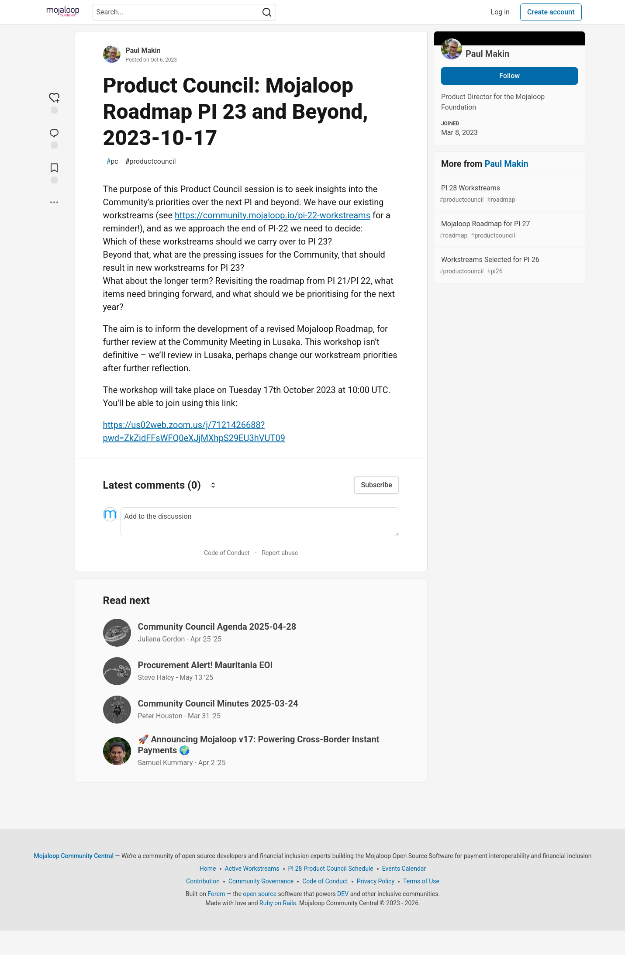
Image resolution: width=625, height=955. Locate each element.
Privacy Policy (375, 881)
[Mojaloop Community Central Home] (63, 12)
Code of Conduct (227, 552)
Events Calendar (403, 868)
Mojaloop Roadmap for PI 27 (508, 230)
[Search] (267, 12)
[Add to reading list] (54, 172)
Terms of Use (421, 881)
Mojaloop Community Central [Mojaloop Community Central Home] (74, 855)
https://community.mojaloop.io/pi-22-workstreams (272, 215)
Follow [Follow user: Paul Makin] (509, 76)
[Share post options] (54, 202)
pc (112, 161)
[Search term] (184, 12)
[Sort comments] (213, 485)
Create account (551, 12)
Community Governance (260, 881)
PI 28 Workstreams (508, 194)
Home (207, 868)
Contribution (203, 881)
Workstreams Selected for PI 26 (508, 265)
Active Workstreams (251, 868)
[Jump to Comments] (54, 138)
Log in (500, 12)
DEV (343, 893)
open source (259, 893)
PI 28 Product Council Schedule (330, 868)
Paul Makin (143, 50)
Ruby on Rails (277, 903)
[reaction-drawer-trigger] (54, 103)
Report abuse (280, 552)
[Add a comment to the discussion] (260, 522)
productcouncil (150, 161)
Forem (216, 893)
